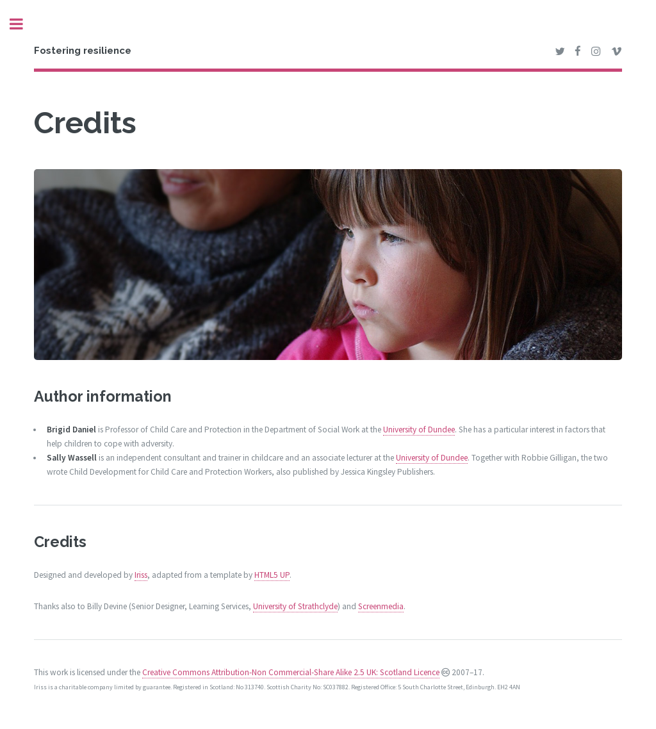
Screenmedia (381, 606)
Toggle (23, 24)
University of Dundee (419, 429)
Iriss (141, 574)
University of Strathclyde (295, 606)
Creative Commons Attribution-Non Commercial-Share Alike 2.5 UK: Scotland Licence (290, 672)
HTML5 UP (272, 574)
